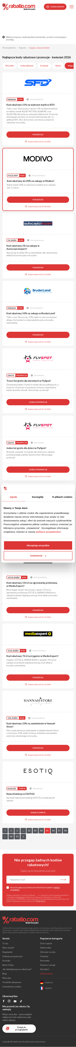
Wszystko (9, 66)
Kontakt (6, 960)
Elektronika (45, 947)
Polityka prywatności (12, 956)
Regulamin (21, 897)
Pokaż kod (38, 134)
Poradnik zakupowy (11, 982)
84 (41, 830)
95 (17, 836)
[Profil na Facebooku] (4, 1001)
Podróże (44, 956)
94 (11, 836)
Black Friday (8, 965)
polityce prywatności (48, 531)
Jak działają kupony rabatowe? (17, 969)
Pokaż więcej (46, 973)
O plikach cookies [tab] (62, 497)
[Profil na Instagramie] (9, 1001)
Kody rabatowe (27, 66)
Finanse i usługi (47, 965)
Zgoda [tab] (13, 497)
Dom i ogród (46, 943)
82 (29, 830)
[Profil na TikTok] (21, 1001)
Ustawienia (38, 555)
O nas (5, 943)
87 (59, 830)
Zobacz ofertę (38, 812)
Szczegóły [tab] (37, 497)
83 (35, 830)
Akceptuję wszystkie (38, 545)
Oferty (58, 66)
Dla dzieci (44, 969)
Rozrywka (45, 960)
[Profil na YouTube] (15, 1002)
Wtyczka (6, 978)
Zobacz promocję (38, 402)
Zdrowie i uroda (47, 952)
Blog (4, 973)
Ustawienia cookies (11, 986)
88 (65, 830)
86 (53, 830)
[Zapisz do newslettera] (63, 880)
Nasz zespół (8, 947)
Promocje (44, 66)
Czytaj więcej (40, 901)
